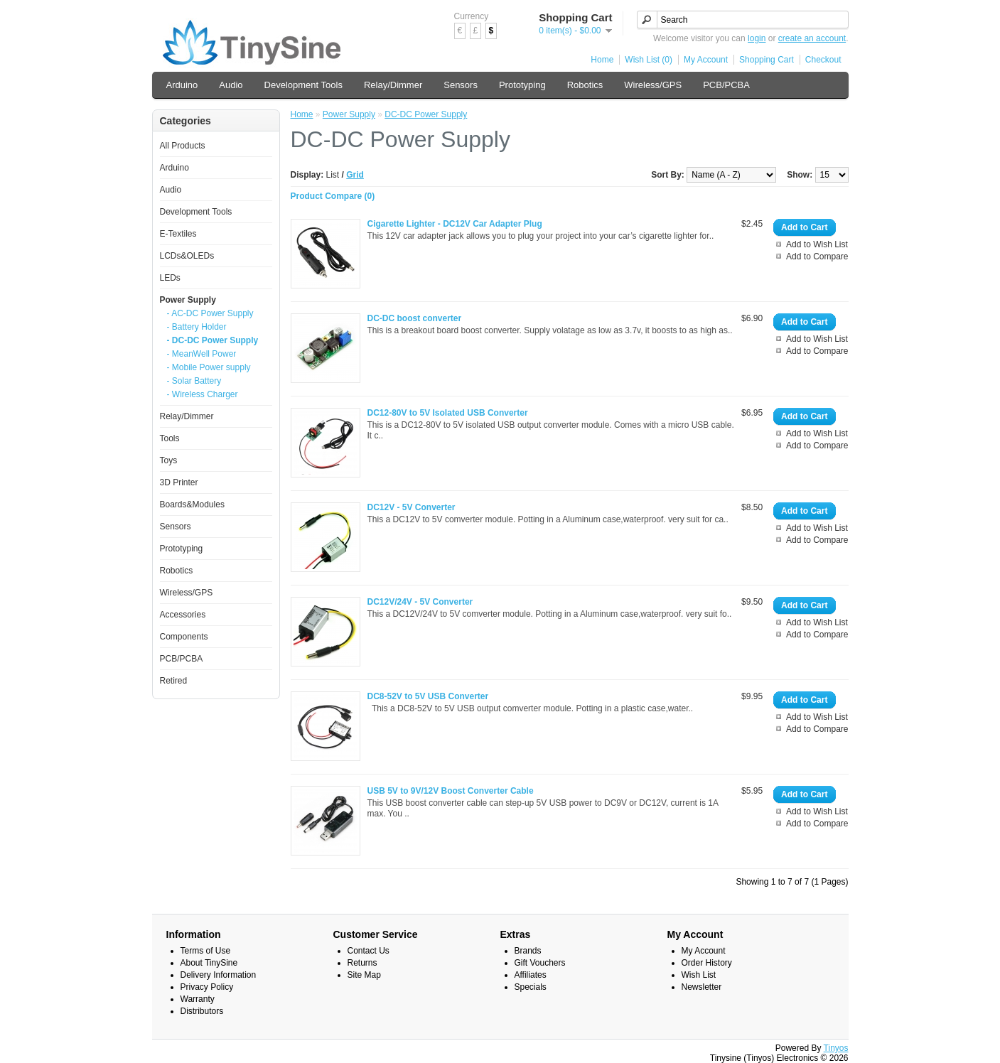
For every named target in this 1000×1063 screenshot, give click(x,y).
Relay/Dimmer (393, 85)
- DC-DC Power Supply (213, 340)
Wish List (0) (648, 60)
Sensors (460, 85)
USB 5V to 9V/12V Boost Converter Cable (450, 791)
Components (184, 637)
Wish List (699, 975)
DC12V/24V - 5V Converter (420, 602)
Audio (230, 85)
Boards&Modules (192, 504)
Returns (362, 963)
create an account (812, 38)
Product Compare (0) (333, 196)
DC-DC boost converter (414, 318)
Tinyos (836, 1048)
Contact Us (368, 951)
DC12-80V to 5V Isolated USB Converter (447, 413)
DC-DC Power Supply (426, 114)
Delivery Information (219, 975)
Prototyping (522, 85)
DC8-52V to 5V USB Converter (428, 696)
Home (602, 60)
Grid (355, 175)
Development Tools (303, 85)
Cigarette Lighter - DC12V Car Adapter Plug (454, 224)
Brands (528, 951)
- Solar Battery (194, 381)
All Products (182, 146)
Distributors (202, 1011)
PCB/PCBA (726, 85)
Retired (174, 681)
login (756, 38)
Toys (169, 460)
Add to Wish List (817, 244)
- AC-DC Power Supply (210, 313)
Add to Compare (817, 256)
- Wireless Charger (202, 394)
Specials (531, 987)
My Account (706, 60)
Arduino (182, 85)
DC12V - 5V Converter (411, 507)
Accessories (183, 615)
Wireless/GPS (653, 85)
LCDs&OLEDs (187, 256)
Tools (170, 438)
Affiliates (531, 975)
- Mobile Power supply (209, 367)
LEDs (170, 278)
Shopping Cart (766, 60)
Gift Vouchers (540, 963)
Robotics (585, 85)
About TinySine (209, 963)
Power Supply (188, 300)
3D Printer (179, 482)
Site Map (364, 975)
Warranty (198, 999)
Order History (707, 963)
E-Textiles (178, 234)
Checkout (823, 60)
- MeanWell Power (202, 354)
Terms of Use (206, 951)
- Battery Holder (197, 327)
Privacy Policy (207, 987)
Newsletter (702, 987)
